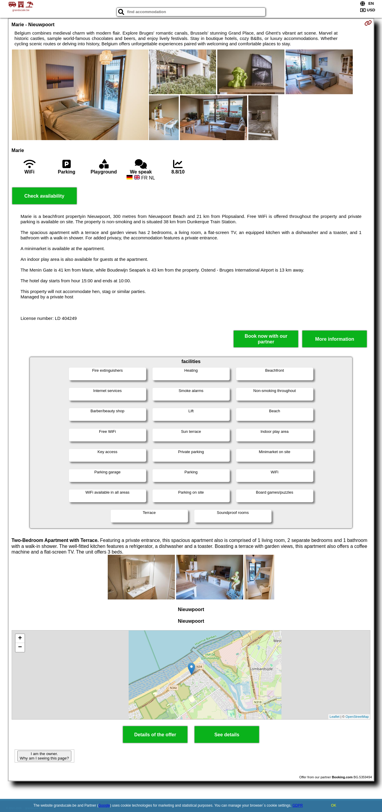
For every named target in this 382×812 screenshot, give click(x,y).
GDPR (297, 805)
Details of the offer (155, 734)
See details (226, 734)
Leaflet (335, 716)
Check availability (44, 196)
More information (334, 339)
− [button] (20, 647)
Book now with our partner (266, 339)
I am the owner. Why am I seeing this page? (44, 755)
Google (104, 805)
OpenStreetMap (357, 716)
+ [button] (20, 638)
